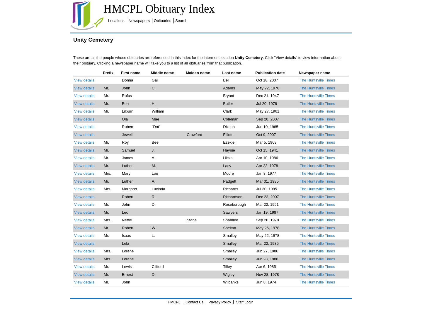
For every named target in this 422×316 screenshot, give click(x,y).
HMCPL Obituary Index (159, 8)
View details (84, 80)
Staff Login (244, 302)
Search (181, 20)
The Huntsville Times (317, 80)
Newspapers (139, 20)
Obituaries (162, 20)
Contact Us (194, 302)
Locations (116, 20)
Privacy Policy (220, 302)
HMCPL (174, 302)
